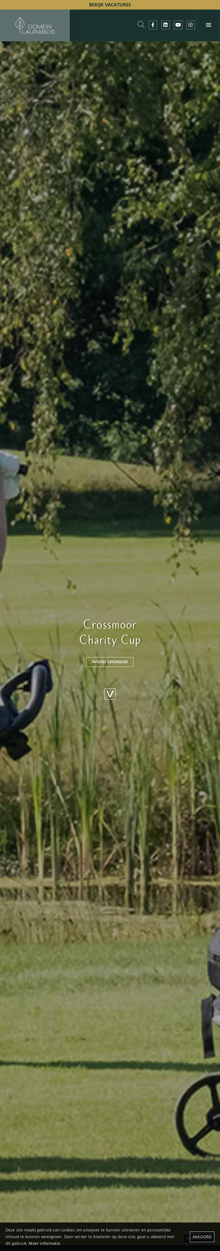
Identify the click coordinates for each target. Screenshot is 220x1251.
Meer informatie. (45, 1243)
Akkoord (202, 1236)
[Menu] (208, 25)
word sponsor (110, 661)
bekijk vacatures (110, 5)
